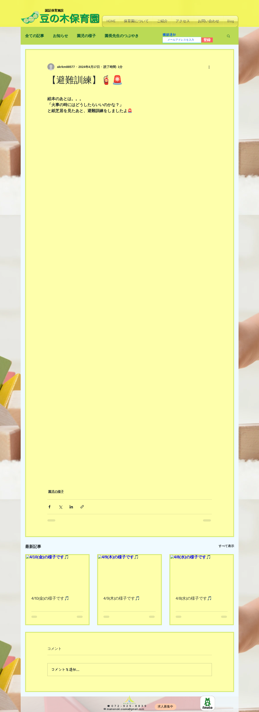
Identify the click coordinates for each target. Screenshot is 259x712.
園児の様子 (86, 36)
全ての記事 (34, 36)
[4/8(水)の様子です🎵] (201, 572)
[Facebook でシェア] (49, 507)
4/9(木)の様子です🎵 (121, 598)
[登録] (207, 40)
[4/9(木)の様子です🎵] (129, 572)
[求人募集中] (165, 707)
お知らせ (60, 36)
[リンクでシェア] (82, 507)
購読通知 (169, 34)
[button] (136, 21)
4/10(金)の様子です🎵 (50, 598)
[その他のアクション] (209, 66)
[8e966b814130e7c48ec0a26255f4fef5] (207, 703)
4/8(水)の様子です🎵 (194, 598)
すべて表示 (226, 546)
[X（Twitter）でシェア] (60, 507)
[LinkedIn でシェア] (71, 507)
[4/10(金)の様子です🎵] (57, 572)
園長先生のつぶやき (122, 36)
